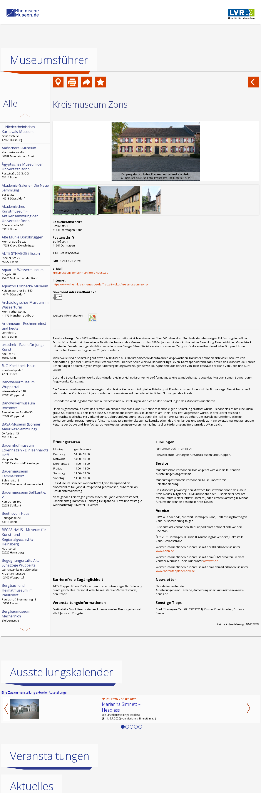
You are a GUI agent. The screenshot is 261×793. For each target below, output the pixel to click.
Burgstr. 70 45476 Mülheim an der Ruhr (25, 273)
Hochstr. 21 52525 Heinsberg (25, 540)
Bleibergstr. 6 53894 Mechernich (25, 617)
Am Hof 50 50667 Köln (25, 351)
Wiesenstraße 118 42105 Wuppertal (25, 388)
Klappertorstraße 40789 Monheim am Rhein (25, 152)
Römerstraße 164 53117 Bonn (25, 217)
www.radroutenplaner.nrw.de (175, 571)
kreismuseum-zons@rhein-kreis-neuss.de (80, 273)
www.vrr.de (210, 561)
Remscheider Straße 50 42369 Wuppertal (25, 409)
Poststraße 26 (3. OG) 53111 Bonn (25, 170)
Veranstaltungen (49, 755)
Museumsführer (49, 59)
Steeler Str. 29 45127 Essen (25, 257)
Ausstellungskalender (61, 672)
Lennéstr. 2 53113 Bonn (25, 330)
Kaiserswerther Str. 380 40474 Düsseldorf (25, 290)
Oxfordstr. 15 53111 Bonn (25, 430)
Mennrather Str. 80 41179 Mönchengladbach (25, 308)
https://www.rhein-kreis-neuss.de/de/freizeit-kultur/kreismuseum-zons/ (100, 284)
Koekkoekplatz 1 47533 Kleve (25, 369)
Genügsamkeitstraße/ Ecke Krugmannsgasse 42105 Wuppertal (25, 568)
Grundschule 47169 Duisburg (25, 133)
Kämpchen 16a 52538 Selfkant (25, 498)
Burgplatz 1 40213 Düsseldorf (25, 191)
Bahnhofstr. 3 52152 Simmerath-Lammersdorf (25, 477)
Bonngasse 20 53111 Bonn (25, 517)
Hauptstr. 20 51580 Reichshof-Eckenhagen (25, 454)
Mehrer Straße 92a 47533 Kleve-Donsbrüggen (25, 241)
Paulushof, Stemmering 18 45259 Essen (25, 594)
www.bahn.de (165, 551)
